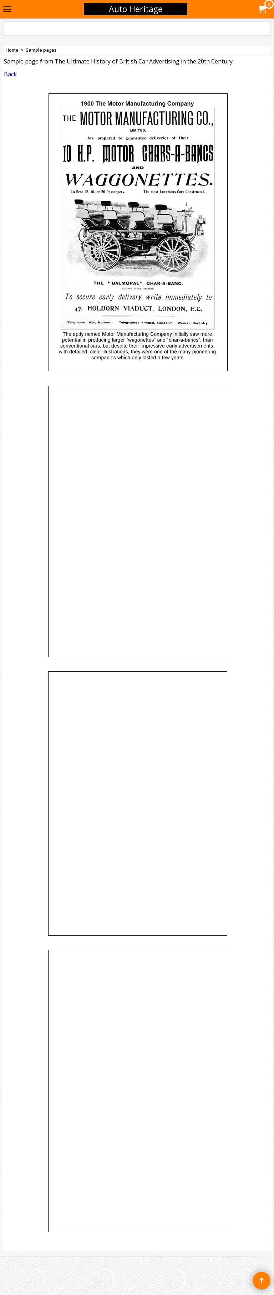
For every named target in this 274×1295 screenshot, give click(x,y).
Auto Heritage (136, 9)
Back (10, 74)
